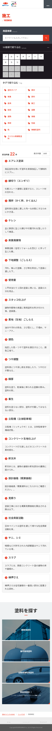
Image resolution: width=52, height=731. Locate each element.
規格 (33, 116)
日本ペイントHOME (8, 714)
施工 (33, 103)
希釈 (9, 123)
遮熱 (9, 116)
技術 (9, 110)
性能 (33, 123)
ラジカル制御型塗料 (15, 137)
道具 (9, 103)
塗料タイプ (12, 90)
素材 (33, 90)
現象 (9, 97)
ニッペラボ (21, 714)
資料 (33, 97)
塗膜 (33, 110)
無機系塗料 (35, 130)
